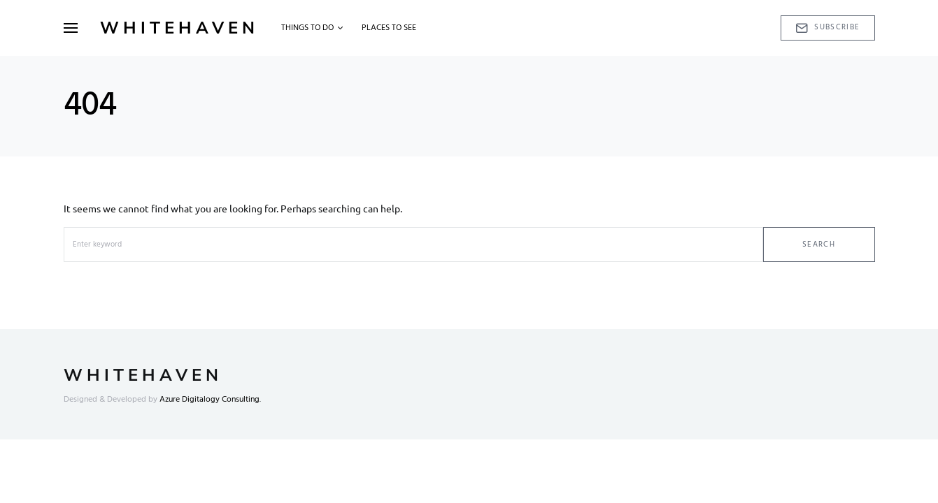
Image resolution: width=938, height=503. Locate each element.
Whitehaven (179, 28)
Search (818, 244)
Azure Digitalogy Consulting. (210, 400)
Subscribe (827, 27)
